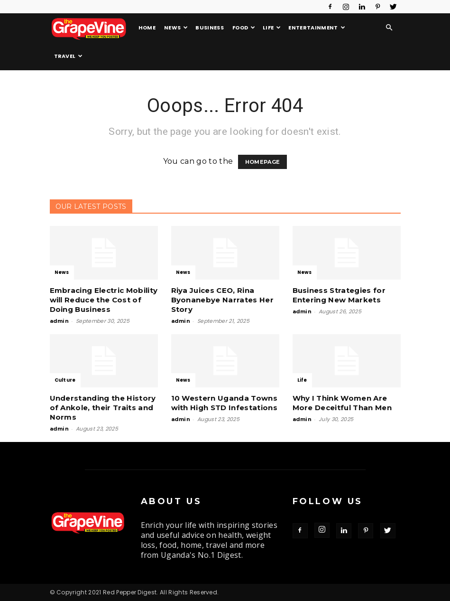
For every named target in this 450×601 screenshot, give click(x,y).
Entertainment (316, 27)
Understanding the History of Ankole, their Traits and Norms (103, 408)
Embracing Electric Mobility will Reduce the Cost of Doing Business (104, 300)
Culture (65, 380)
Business (209, 27)
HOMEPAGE (262, 162)
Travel (68, 56)
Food (244, 27)
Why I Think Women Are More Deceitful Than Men (342, 403)
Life (272, 27)
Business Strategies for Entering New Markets (339, 295)
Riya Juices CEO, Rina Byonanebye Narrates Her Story (222, 300)
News (176, 27)
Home (147, 27)
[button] (389, 27)
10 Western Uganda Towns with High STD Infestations (224, 403)
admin (59, 321)
